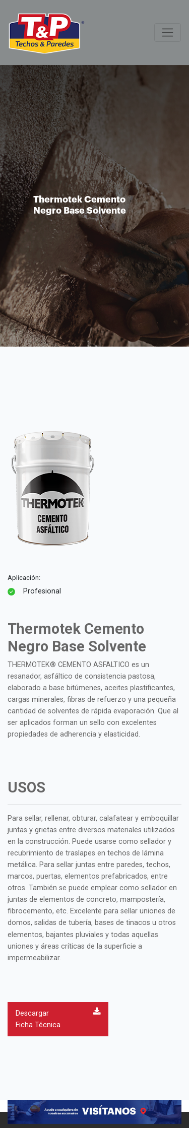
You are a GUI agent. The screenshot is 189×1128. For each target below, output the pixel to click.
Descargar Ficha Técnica (58, 1018)
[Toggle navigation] (167, 32)
